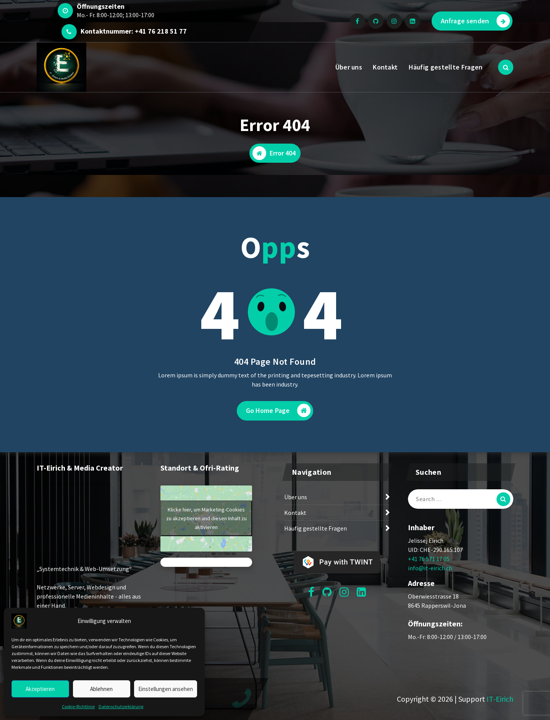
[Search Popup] (505, 67)
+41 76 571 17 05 (429, 559)
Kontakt (385, 67)
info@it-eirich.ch (430, 568)
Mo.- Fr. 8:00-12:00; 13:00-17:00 (115, 15)
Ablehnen (101, 688)
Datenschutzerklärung (121, 706)
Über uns (348, 67)
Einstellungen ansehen (165, 688)
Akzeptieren (40, 688)
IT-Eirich (500, 699)
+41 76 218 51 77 (161, 31)
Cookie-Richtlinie (78, 706)
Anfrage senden (475, 21)
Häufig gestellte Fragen (446, 67)
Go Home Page (278, 410)
